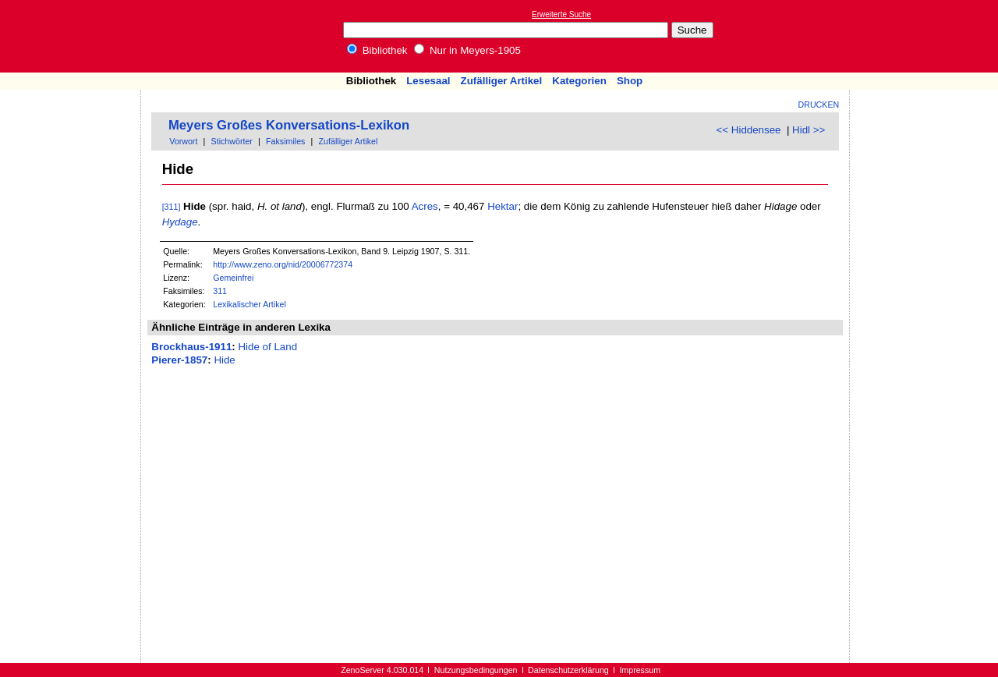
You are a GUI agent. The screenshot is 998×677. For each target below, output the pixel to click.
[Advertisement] (926, 36)
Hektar (502, 206)
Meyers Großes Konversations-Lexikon (288, 125)
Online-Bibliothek (74, 36)
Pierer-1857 (179, 360)
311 (220, 291)
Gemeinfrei (233, 277)
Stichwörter (232, 141)
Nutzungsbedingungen (476, 670)
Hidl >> (808, 130)
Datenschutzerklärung (568, 670)
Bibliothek (377, 50)
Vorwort (183, 141)
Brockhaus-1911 (191, 347)
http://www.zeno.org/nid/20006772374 (282, 264)
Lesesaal (428, 81)
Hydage (180, 222)
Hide (224, 360)
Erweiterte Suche (561, 14)
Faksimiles (285, 141)
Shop (629, 81)
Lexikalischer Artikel (249, 304)
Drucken (819, 104)
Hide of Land (267, 347)
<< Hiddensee (749, 130)
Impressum (639, 670)
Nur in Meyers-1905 (467, 50)
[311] (171, 206)
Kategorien (579, 81)
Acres (425, 206)
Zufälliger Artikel (502, 81)
